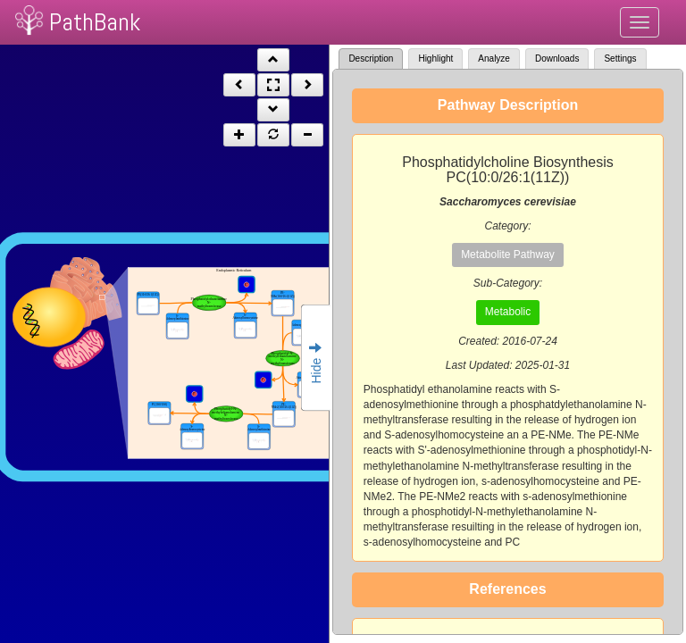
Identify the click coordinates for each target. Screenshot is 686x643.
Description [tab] (370, 58)
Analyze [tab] (494, 58)
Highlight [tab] (435, 58)
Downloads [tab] (557, 58)
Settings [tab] (620, 58)
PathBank (94, 22)
